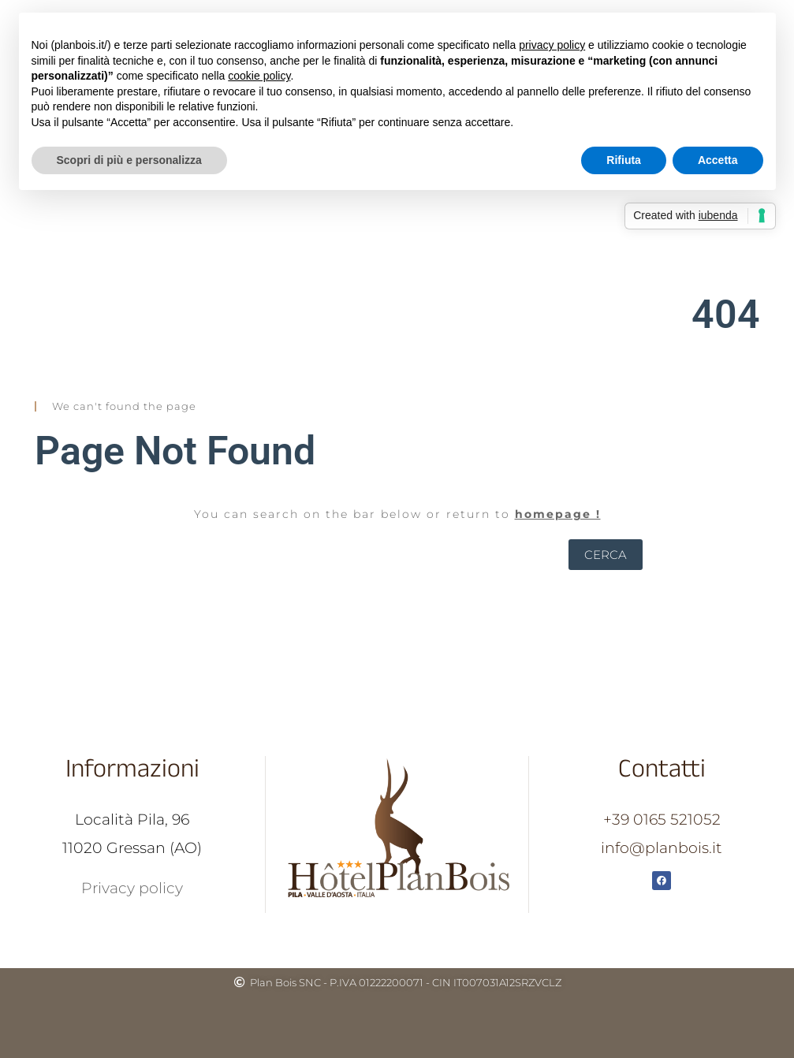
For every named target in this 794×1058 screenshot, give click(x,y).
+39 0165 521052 (662, 819)
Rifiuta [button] (623, 160)
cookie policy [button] (259, 75)
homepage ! (558, 514)
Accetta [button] (718, 160)
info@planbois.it (661, 848)
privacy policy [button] (552, 45)
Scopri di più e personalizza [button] (129, 160)
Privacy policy (132, 888)
